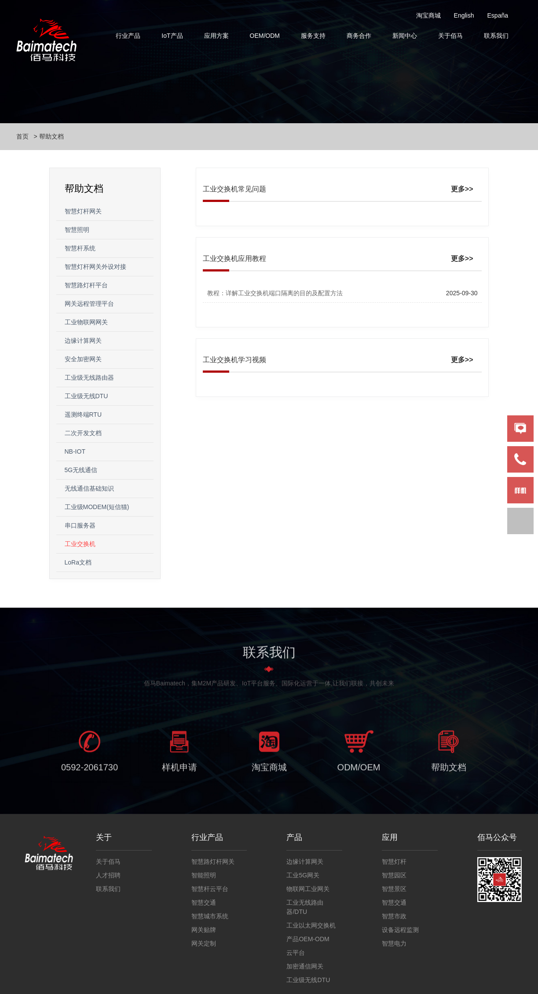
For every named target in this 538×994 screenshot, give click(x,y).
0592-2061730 (89, 770)
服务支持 (313, 35)
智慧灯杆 (394, 861)
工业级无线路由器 (89, 377)
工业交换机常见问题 (234, 189)
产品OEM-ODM (307, 939)
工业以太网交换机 (311, 925)
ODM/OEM (359, 770)
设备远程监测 (400, 929)
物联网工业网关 (307, 888)
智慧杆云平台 (209, 888)
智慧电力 (394, 943)
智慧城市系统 (209, 916)
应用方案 (216, 35)
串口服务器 (80, 525)
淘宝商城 (428, 15)
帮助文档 (51, 136)
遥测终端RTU (83, 414)
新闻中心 (404, 35)
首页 (22, 136)
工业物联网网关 (86, 322)
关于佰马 (450, 35)
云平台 (295, 952)
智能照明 (203, 875)
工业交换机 (80, 543)
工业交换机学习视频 (234, 359)
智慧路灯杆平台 (86, 285)
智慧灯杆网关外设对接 (95, 266)
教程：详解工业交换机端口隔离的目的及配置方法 (275, 293)
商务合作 (359, 35)
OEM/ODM (265, 35)
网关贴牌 (203, 929)
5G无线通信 (81, 469)
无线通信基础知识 (89, 488)
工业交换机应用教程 (234, 258)
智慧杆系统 (80, 248)
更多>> (462, 189)
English (464, 15)
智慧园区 (394, 875)
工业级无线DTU (86, 396)
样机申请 (179, 770)
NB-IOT (75, 451)
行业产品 (128, 35)
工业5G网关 (302, 875)
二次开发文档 (83, 432)
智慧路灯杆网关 (212, 861)
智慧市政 (394, 916)
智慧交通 (203, 902)
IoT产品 (172, 35)
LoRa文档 (78, 562)
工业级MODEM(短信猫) (97, 506)
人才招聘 (108, 875)
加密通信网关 (304, 966)
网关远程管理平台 (89, 303)
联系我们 (496, 35)
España (497, 15)
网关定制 (203, 943)
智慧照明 (77, 229)
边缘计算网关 (83, 340)
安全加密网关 (83, 359)
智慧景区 (394, 888)
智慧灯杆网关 (83, 211)
